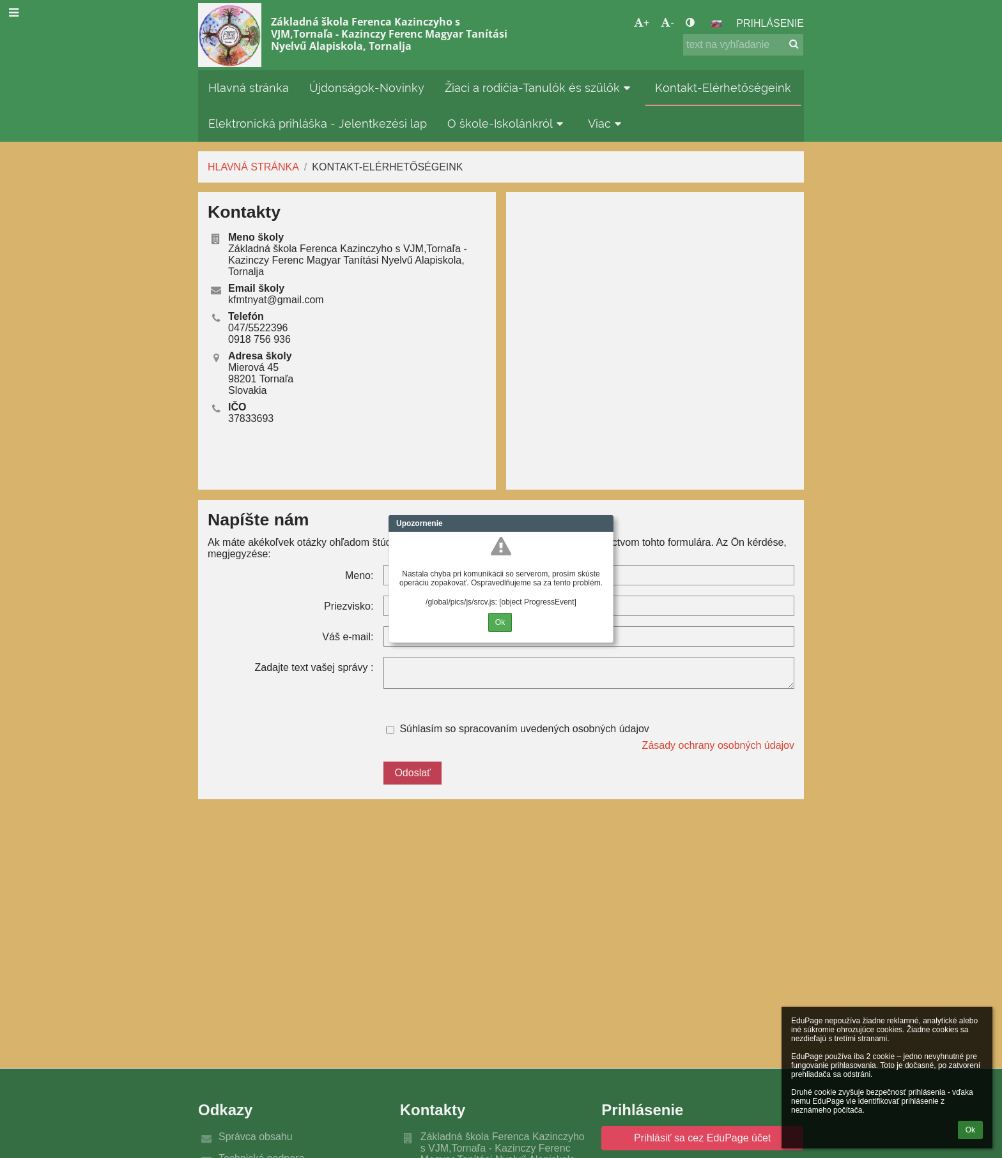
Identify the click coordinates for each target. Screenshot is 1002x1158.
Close (604, 523)
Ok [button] (970, 1129)
